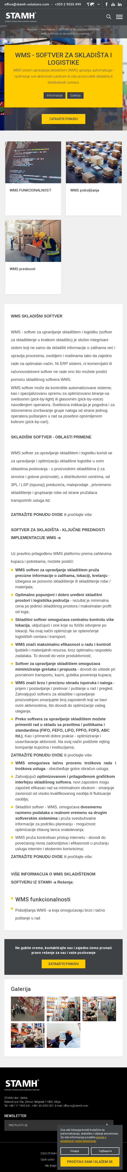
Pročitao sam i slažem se (90, 1162)
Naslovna (32, 29)
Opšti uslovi (48, 1159)
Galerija (75, 95)
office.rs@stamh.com (76, 1105)
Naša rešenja (48, 29)
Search (108, 16)
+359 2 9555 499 (68, 4)
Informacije (54, 95)
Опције (74, 1151)
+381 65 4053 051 (43, 1105)
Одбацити (105, 1151)
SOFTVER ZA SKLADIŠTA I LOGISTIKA (79, 29)
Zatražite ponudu (63, 119)
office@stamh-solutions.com (26, 4)
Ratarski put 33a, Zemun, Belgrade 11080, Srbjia (32, 1101)
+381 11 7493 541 (20, 1105)
